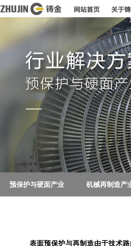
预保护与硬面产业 (37, 184)
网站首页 (87, 9)
